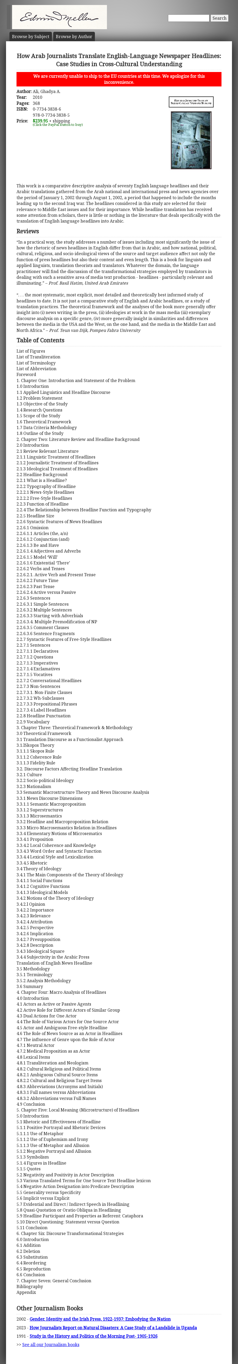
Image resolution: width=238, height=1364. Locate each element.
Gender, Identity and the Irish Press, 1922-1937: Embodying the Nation (100, 1319)
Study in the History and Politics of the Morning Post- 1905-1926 (94, 1336)
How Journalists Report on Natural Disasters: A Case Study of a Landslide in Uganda (113, 1328)
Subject (30, 36)
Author (74, 36)
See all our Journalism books (50, 1344)
